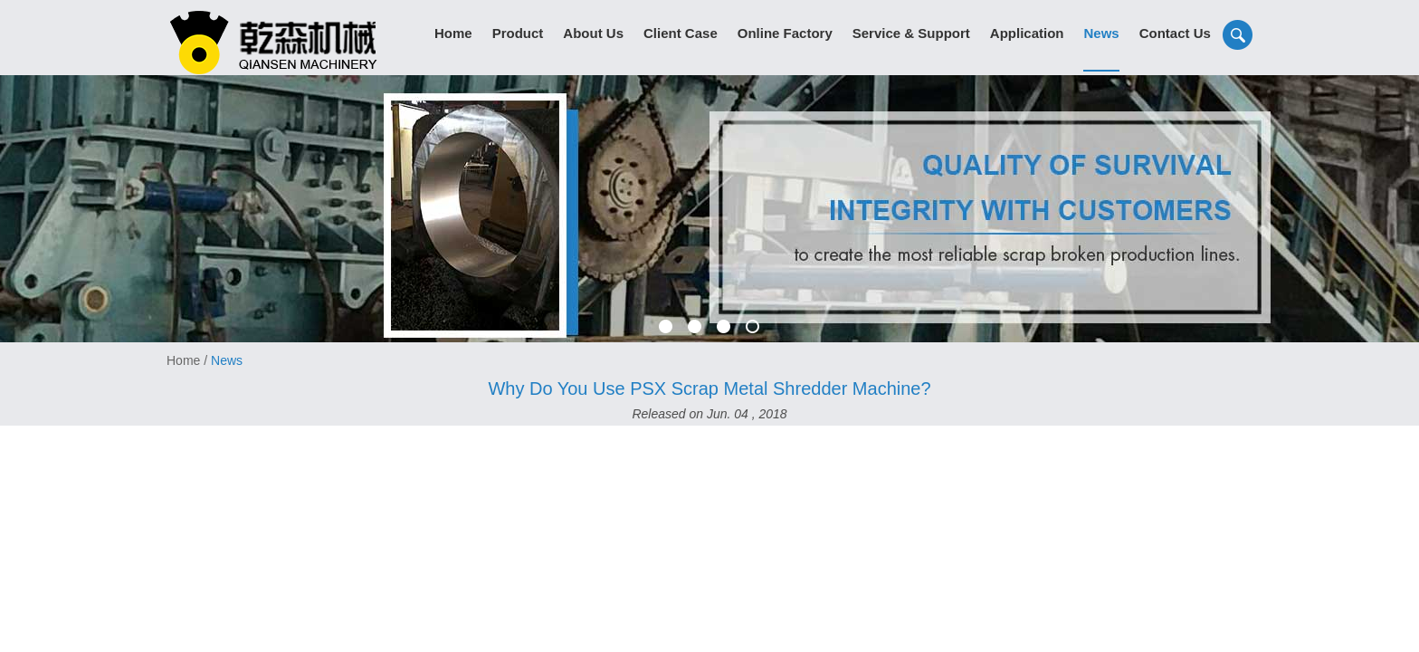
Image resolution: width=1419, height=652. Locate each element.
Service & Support (911, 33)
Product (518, 33)
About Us (593, 33)
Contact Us (1175, 33)
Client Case (680, 33)
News (1101, 33)
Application (1027, 33)
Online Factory (785, 33)
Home (453, 33)
